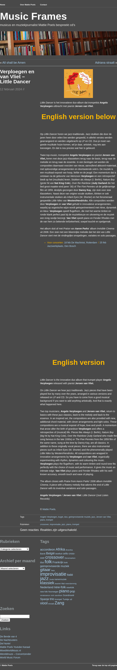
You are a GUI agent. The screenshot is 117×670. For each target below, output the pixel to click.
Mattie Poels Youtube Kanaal (15, 647)
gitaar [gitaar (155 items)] (45, 569)
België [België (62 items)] (50, 553)
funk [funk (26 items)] (66, 562)
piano (42, 520)
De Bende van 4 (8, 636)
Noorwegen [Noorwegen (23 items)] (53, 592)
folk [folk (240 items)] (48, 561)
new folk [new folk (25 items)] (44, 592)
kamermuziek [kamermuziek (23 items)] (61, 579)
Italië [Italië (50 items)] (70, 574)
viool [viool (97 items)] (43, 603)
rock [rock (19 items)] (52, 595)
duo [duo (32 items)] (42, 562)
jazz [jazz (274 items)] (44, 578)
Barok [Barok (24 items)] (42, 554)
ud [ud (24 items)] (71, 599)
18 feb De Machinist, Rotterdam (80, 242)
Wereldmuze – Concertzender (15, 654)
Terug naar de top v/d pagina (104, 665)
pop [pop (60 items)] (72, 591)
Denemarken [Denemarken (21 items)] (70, 558)
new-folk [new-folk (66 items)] (60, 587)
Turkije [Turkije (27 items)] (66, 599)
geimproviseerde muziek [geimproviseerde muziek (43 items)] (54, 566)
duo (66, 517)
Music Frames (33, 16)
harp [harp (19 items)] (52, 570)
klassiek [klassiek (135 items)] (47, 583)
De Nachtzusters (8, 640)
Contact (43, 5)
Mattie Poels (48, 509)
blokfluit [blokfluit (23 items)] (58, 554)
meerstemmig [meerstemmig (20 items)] (70, 584)
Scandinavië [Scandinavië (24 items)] (68, 595)
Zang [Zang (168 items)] (59, 603)
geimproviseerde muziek (79, 517)
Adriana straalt (104, 62)
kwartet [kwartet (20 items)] (58, 584)
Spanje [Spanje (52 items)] (44, 599)
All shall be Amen (13, 62)
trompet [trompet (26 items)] (58, 599)
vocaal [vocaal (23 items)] (51, 604)
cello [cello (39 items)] (65, 553)
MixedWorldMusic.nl (10, 650)
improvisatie (55, 524)
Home (2, 5)
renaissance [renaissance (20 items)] (45, 595)
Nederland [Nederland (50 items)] (46, 587)
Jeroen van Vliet (103, 517)
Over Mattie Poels (27, 5)
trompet (49, 520)
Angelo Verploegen (48, 517)
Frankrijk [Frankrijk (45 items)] (57, 562)
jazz (93, 517)
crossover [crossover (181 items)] (54, 557)
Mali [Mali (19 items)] (63, 584)
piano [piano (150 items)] (64, 591)
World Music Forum (10, 657)
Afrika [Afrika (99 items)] (60, 549)
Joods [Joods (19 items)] (51, 579)
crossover (44, 524)
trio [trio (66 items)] (52, 599)
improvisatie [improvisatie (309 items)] (53, 574)
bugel (60, 517)
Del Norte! (5, 643)
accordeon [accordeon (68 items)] (47, 549)
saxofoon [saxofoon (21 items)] (58, 595)
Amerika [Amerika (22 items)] (69, 550)
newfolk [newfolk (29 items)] (70, 587)
